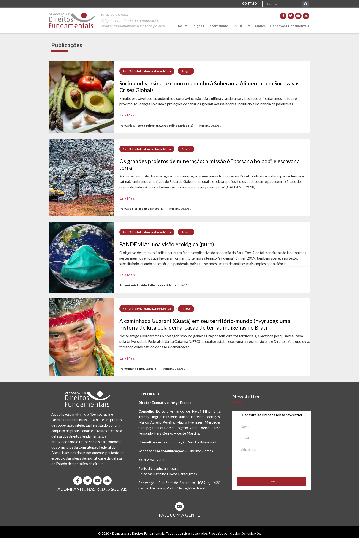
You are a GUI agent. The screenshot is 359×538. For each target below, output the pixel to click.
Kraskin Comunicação (244, 533)
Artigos (186, 71)
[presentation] (271, 465)
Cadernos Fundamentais (289, 26)
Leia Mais (127, 115)
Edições (197, 26)
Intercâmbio (218, 26)
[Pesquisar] (305, 4)
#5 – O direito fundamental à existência (147, 71)
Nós (181, 26)
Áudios (260, 26)
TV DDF (241, 26)
